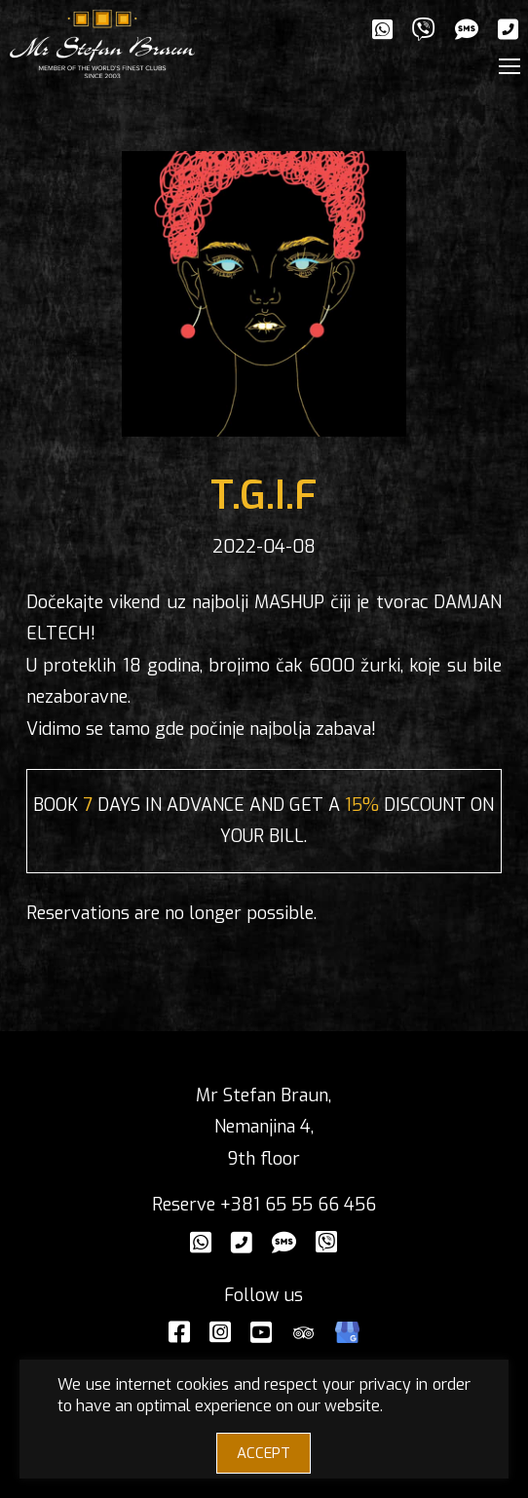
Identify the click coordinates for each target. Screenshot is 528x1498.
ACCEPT (263, 1453)
